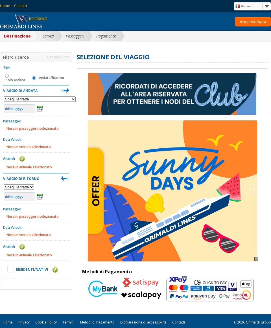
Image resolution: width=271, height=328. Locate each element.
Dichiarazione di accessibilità (143, 322)
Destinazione (17, 36)
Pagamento (106, 36)
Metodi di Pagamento (97, 322)
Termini (68, 322)
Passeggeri (75, 36)
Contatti (20, 5)
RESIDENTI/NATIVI (35, 269)
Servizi (48, 36)
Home (5, 5)
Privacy (24, 322)
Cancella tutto (58, 57)
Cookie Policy (46, 322)
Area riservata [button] (253, 21)
